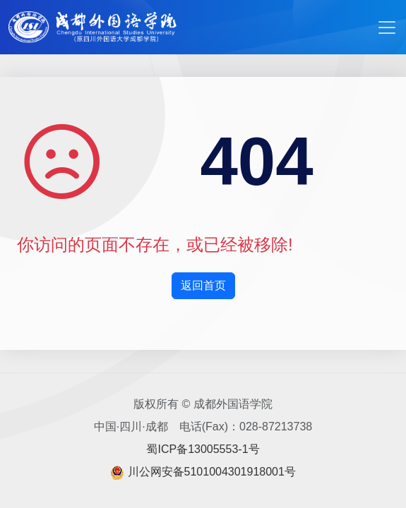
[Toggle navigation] (387, 27)
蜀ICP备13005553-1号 (202, 449)
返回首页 (203, 285)
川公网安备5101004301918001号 (212, 472)
